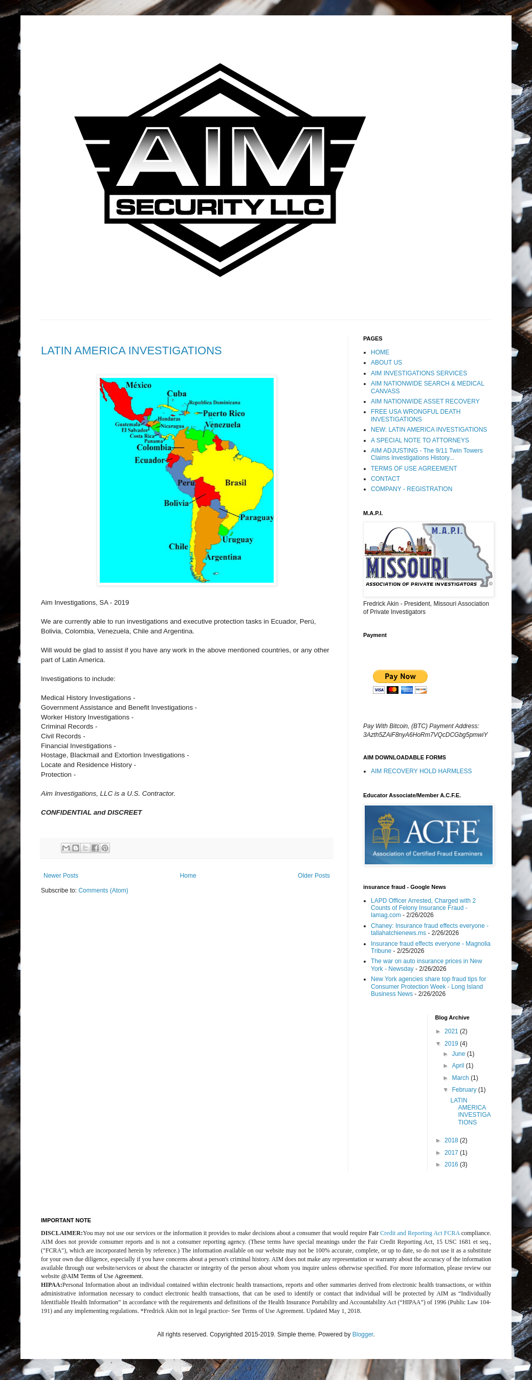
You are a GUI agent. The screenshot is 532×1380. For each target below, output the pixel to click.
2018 (452, 1140)
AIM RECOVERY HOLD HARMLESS (421, 771)
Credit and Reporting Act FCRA (419, 1233)
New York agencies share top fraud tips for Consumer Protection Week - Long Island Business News (428, 986)
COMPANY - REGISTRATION (411, 489)
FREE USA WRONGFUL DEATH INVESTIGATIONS (415, 415)
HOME (380, 352)
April (458, 1065)
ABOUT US (386, 362)
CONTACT (385, 478)
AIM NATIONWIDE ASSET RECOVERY (425, 401)
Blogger (362, 1334)
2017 (452, 1152)
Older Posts (314, 875)
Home (188, 875)
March (461, 1077)
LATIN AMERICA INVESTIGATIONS (131, 350)
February (465, 1089)
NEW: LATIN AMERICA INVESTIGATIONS (429, 429)
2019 (452, 1043)
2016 (452, 1164)
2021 (452, 1031)
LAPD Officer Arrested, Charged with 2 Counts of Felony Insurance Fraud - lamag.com (423, 908)
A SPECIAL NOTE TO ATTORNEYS (420, 440)
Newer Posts (60, 875)
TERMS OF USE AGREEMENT (414, 468)
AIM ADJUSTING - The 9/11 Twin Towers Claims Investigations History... (427, 454)
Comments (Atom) (103, 890)
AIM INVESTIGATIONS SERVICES (419, 373)
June (459, 1053)
